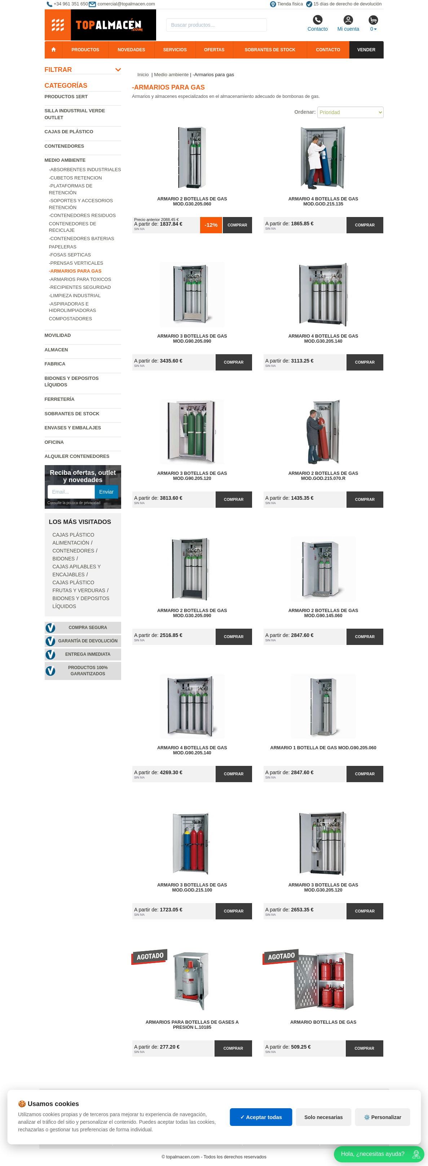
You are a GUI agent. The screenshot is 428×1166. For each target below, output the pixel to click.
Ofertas (214, 49)
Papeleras (62, 247)
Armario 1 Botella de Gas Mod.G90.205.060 (323, 747)
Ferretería (60, 399)
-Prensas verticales (76, 263)
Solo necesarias (323, 1125)
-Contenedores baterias (81, 238)
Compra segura (88, 627)
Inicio (143, 74)
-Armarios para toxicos (80, 279)
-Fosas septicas (70, 254)
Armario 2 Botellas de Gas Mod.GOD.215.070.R (323, 476)
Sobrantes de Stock (72, 413)
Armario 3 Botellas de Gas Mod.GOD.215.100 (192, 888)
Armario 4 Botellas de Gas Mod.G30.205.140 (323, 339)
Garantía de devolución (88, 640)
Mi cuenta (348, 23)
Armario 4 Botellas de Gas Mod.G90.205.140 (192, 750)
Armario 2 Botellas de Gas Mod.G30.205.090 (192, 613)
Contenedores (64, 146)
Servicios (175, 49)
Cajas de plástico (69, 131)
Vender (366, 49)
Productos (85, 49)
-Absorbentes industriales (85, 169)
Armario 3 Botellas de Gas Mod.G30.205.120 (323, 888)
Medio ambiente (65, 160)
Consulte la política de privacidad (74, 503)
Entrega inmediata (87, 654)
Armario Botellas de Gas (323, 1022)
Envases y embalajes (73, 427)
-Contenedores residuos (82, 215)
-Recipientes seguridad (80, 287)
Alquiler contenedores (77, 456)
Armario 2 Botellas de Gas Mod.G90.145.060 (323, 613)
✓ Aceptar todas (261, 1126)
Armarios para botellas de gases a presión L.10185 (192, 1025)
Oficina (54, 442)
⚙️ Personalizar (382, 1125)
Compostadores (70, 318)
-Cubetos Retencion (75, 178)
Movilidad (58, 335)
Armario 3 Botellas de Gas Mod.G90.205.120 (192, 476)
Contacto (318, 23)
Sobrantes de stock (270, 49)
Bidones (64, 559)
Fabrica (55, 364)
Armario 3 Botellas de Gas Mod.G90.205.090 (192, 339)
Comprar (237, 225)
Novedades (131, 49)
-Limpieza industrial (75, 295)
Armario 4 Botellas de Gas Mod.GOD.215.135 (323, 201)
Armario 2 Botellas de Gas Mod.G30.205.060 (192, 201)
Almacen (56, 349)
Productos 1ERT (66, 96)
